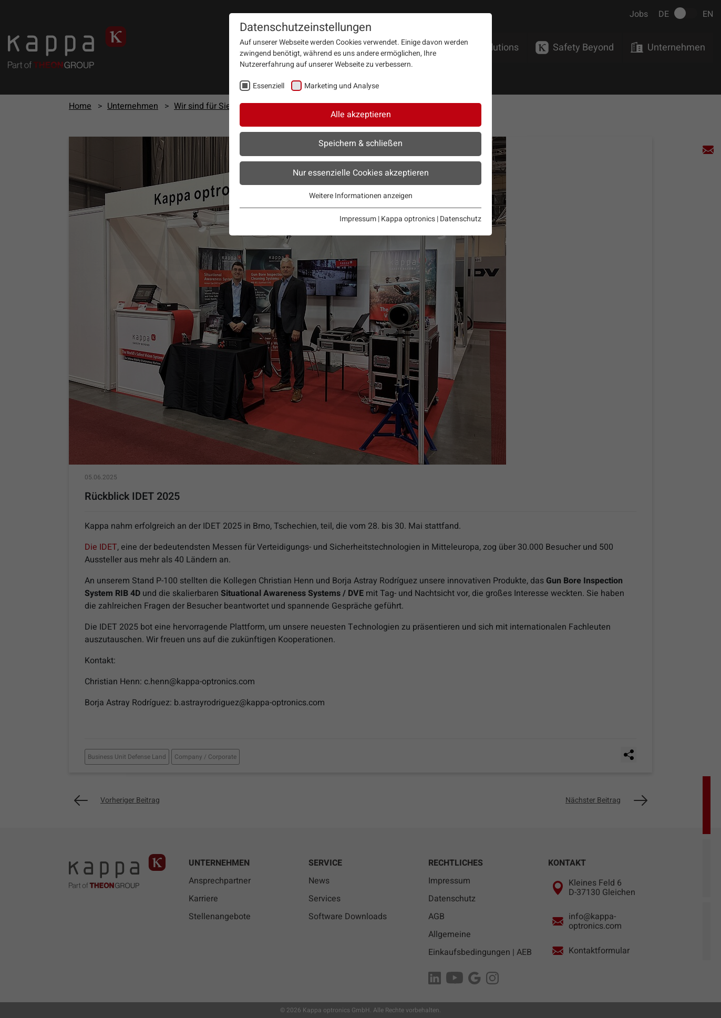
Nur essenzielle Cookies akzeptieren (361, 173)
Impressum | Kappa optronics (387, 218)
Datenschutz (460, 218)
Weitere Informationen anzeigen (361, 195)
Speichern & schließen (360, 143)
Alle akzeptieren (361, 114)
